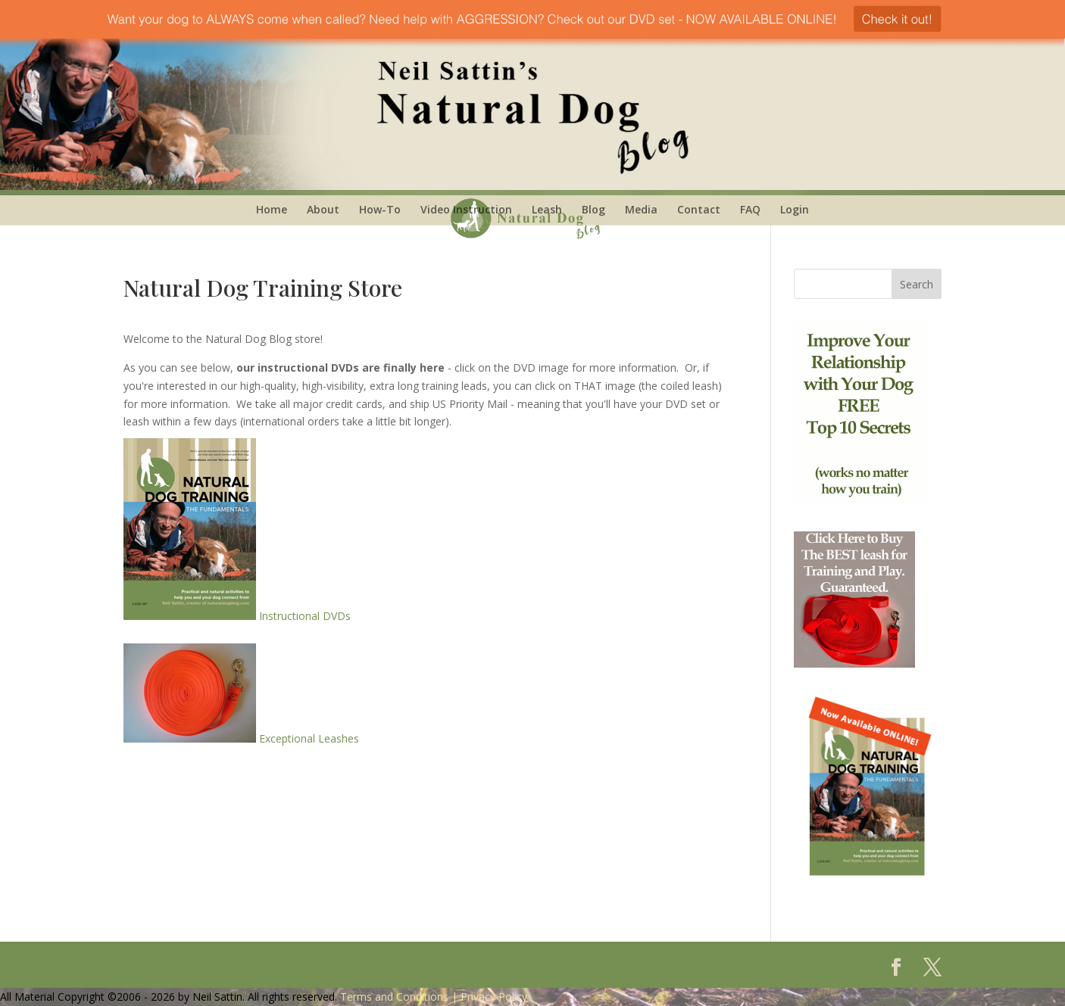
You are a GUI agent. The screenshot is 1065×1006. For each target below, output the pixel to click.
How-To (380, 209)
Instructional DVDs (237, 616)
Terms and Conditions (394, 996)
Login (794, 209)
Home (271, 209)
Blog (593, 209)
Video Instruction (466, 209)
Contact (698, 209)
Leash (547, 209)
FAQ (750, 209)
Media (641, 209)
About (323, 209)
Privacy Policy (494, 996)
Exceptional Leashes (241, 738)
